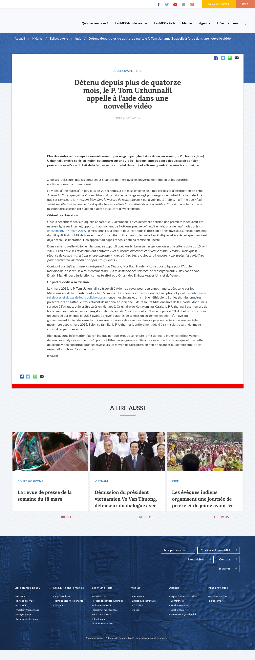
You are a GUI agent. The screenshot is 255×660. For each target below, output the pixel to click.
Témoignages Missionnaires (69, 601)
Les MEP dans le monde (131, 23)
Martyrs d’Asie (23, 614)
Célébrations (177, 610)
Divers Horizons (30, 481)
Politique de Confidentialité (119, 638)
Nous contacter (217, 601)
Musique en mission (181, 605)
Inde (78, 38)
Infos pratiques (227, 23)
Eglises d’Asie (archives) (144, 601)
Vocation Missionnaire (27, 610)
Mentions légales (94, 638)
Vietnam (101, 481)
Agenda (204, 23)
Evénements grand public (184, 614)
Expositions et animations (184, 596)
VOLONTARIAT (219, 4)
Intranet (228, 569)
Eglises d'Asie (59, 38)
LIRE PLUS (70, 517)
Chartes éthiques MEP (219, 550)
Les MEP (20, 596)
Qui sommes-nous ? (95, 23)
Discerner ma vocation (105, 610)
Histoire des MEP (25, 601)
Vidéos (135, 610)
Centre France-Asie (103, 623)
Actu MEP (21, 605)
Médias (187, 23)
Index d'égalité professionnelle (151, 638)
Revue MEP (138, 596)
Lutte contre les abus (27, 619)
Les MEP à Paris (164, 23)
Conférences (177, 601)
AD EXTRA (137, 605)
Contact (228, 559)
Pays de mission (63, 596)
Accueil (20, 38)
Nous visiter (199, 559)
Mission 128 (99, 596)
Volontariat (60, 605)
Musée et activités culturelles (108, 601)
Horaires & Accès (218, 596)
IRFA (245, 4)
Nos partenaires (178, 550)
